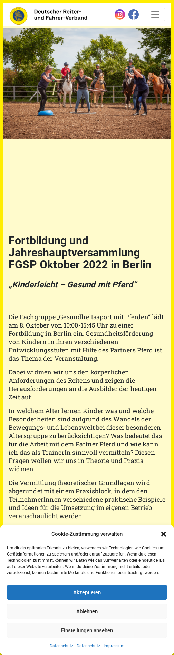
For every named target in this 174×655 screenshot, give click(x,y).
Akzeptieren (87, 592)
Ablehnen (87, 611)
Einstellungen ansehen (87, 630)
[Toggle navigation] (155, 14)
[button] (163, 534)
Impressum (114, 646)
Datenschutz (61, 646)
